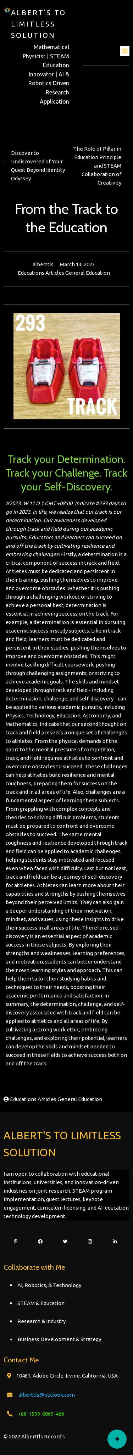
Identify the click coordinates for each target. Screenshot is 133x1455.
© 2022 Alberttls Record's (34, 1436)
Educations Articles (41, 273)
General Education (87, 273)
